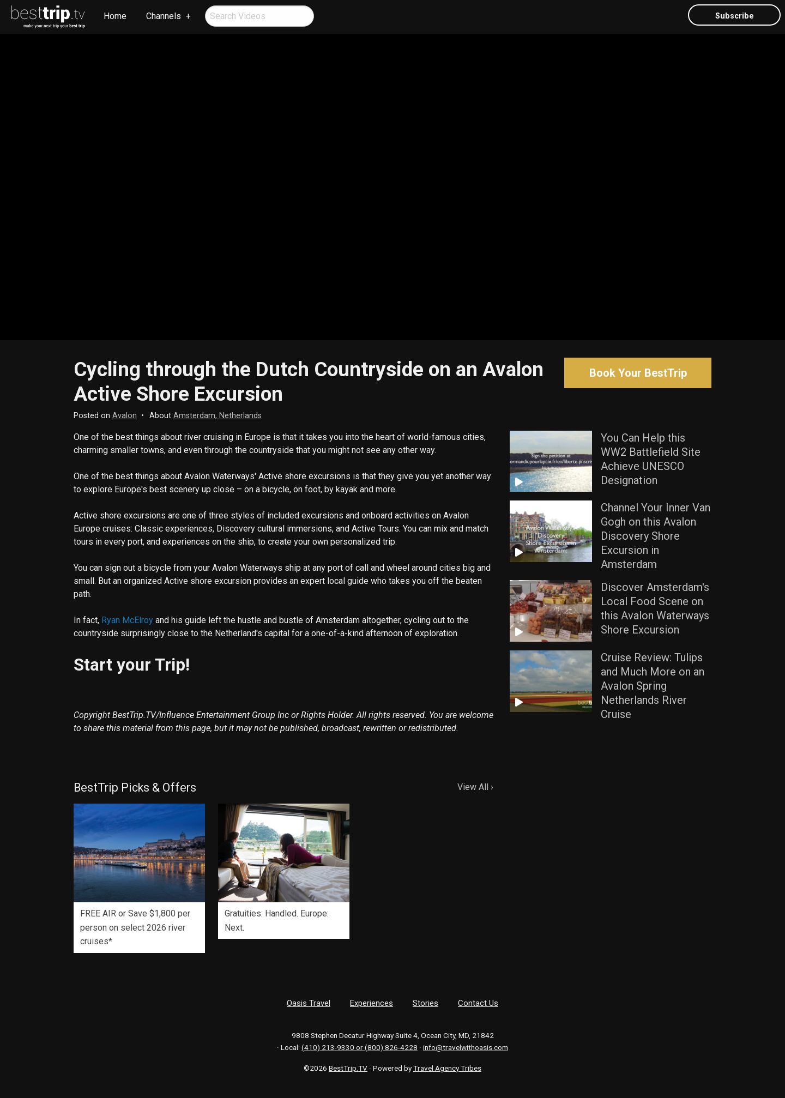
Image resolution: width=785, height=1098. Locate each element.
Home (115, 16)
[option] (139, 878)
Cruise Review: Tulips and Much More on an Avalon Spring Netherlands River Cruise (652, 686)
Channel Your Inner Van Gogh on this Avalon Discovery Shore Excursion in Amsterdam (655, 536)
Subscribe (734, 16)
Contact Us (478, 1003)
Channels (163, 16)
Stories (425, 1003)
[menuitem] (48, 16)
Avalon (124, 415)
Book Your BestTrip (638, 372)
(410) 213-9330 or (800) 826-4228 (359, 1047)
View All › (475, 787)
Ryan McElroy (127, 620)
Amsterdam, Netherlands (217, 415)
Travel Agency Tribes (447, 1068)
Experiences (371, 1003)
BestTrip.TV (348, 1068)
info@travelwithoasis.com (465, 1047)
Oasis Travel (308, 1003)
